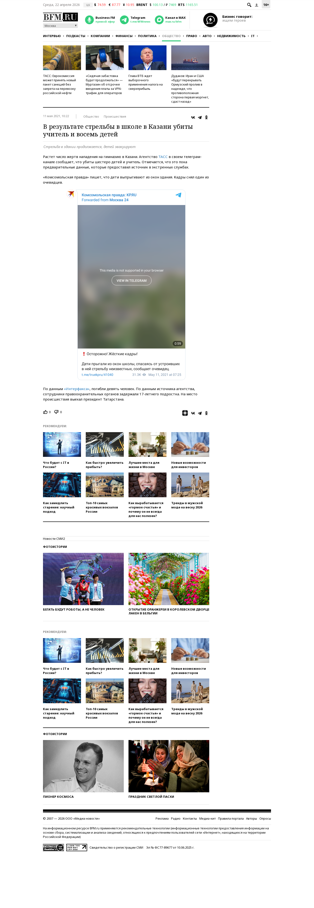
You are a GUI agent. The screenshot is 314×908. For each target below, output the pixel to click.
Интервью (52, 36)
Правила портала (231, 818)
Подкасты (75, 36)
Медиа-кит (207, 818)
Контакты (190, 818)
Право (191, 36)
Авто (207, 36)
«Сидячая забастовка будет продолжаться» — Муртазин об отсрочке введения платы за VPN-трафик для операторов (104, 84)
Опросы (265, 818)
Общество (171, 36)
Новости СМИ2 (54, 538)
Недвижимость (231, 36)
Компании (100, 36)
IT (253, 36)
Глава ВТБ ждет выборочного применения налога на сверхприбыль (145, 82)
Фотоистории (55, 547)
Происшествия (115, 116)
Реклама (162, 818)
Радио (176, 818)
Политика (147, 36)
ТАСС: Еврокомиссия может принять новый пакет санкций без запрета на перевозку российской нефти (59, 84)
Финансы (124, 36)
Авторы (251, 818)
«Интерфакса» (77, 388)
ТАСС (163, 156)
